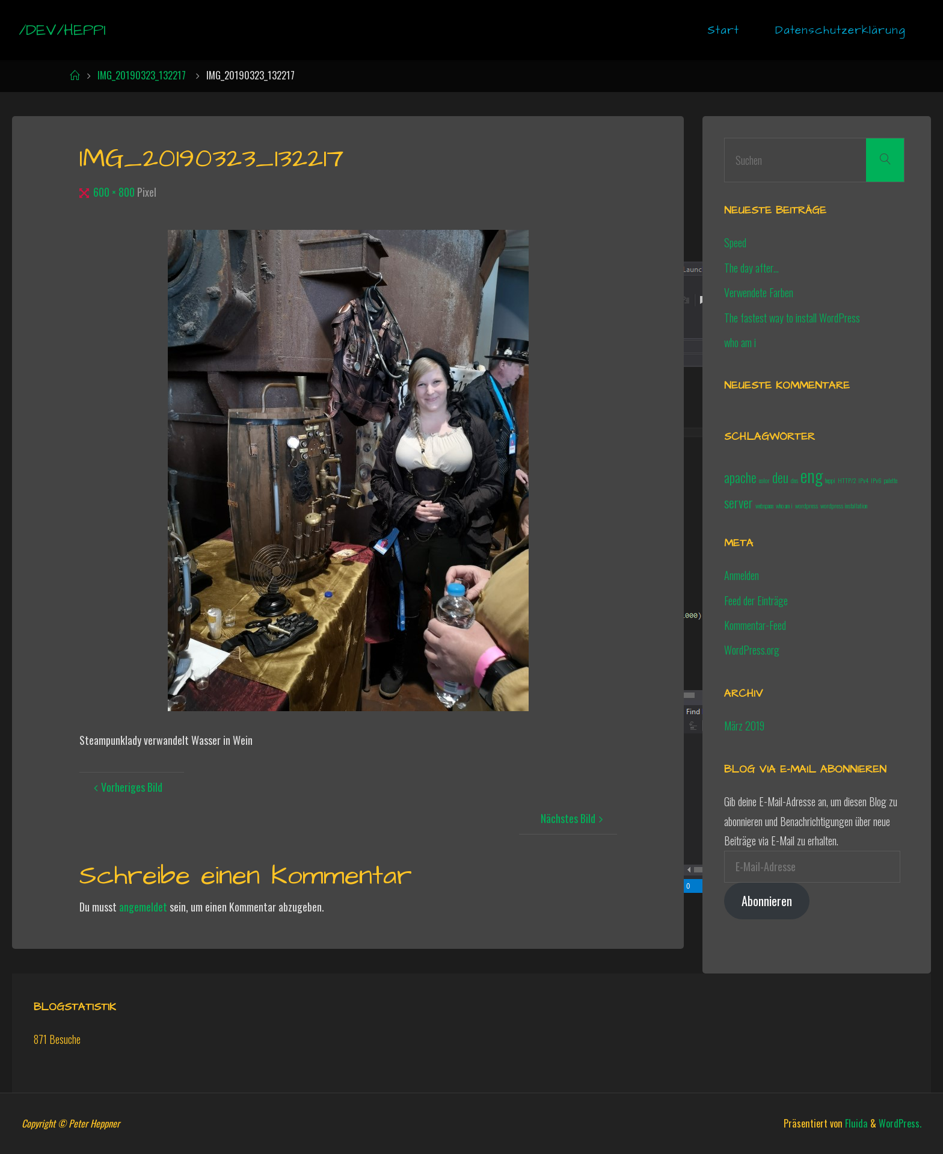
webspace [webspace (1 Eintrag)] (764, 505)
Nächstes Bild (573, 818)
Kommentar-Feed (755, 625)
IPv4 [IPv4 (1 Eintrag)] (863, 480)
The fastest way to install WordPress (792, 318)
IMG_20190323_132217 (141, 75)
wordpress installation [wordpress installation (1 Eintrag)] (843, 505)
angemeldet (143, 907)
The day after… (751, 268)
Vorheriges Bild (126, 787)
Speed (735, 242)
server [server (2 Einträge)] (738, 502)
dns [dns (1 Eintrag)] (794, 480)
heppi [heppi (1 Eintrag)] (830, 480)
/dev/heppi (62, 30)
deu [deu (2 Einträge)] (780, 477)
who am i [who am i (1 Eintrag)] (784, 505)
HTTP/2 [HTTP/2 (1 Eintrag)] (847, 480)
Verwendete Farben (758, 292)
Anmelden (741, 575)
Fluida (855, 1123)
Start (723, 30)
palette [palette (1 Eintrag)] (890, 480)
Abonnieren (767, 901)
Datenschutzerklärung (840, 30)
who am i (740, 342)
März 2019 (744, 725)
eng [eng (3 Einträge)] (811, 475)
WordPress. (900, 1123)
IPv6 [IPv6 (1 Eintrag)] (876, 480)
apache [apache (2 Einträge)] (740, 477)
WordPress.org (751, 650)
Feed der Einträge (756, 600)
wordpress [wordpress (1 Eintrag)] (806, 505)
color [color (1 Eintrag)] (764, 480)
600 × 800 (115, 192)
